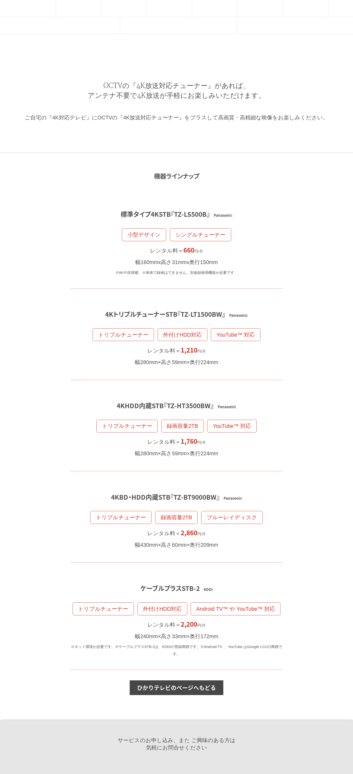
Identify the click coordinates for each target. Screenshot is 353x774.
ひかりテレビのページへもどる (176, 687)
